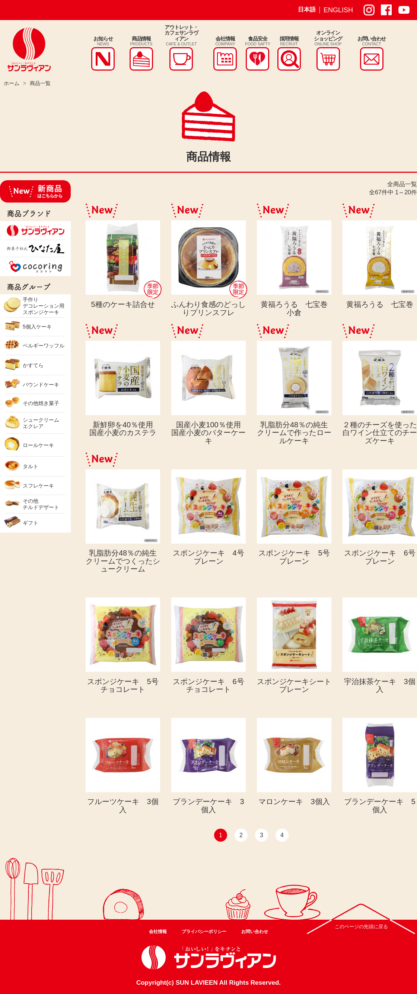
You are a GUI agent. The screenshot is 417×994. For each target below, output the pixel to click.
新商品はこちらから (35, 191)
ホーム (11, 83)
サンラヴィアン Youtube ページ (404, 10)
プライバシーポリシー (204, 931)
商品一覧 (40, 83)
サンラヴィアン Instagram (369, 10)
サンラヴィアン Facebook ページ (386, 10)
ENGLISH (338, 10)
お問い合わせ (254, 931)
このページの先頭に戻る (361, 926)
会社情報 (158, 931)
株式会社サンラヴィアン (29, 49)
